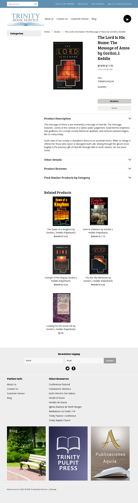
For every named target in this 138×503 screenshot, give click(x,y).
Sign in (110, 4)
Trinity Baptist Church (59, 420)
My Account (83, 4)
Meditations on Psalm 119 (62, 411)
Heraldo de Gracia (58, 402)
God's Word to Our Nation (62, 393)
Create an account (123, 4)
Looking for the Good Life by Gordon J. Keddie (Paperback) (61, 327)
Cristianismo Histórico (60, 388)
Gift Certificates (97, 4)
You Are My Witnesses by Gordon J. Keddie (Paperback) (98, 279)
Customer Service (80, 18)
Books (57, 31)
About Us (48, 18)
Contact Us (62, 18)
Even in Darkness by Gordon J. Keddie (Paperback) (98, 231)
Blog (94, 18)
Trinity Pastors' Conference (62, 415)
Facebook (74, 368)
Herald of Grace (57, 397)
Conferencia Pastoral (59, 384)
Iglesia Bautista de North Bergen (65, 406)
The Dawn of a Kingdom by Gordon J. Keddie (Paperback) (61, 231)
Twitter (67, 368)
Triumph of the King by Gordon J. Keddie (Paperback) (61, 279)
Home (47, 31)
